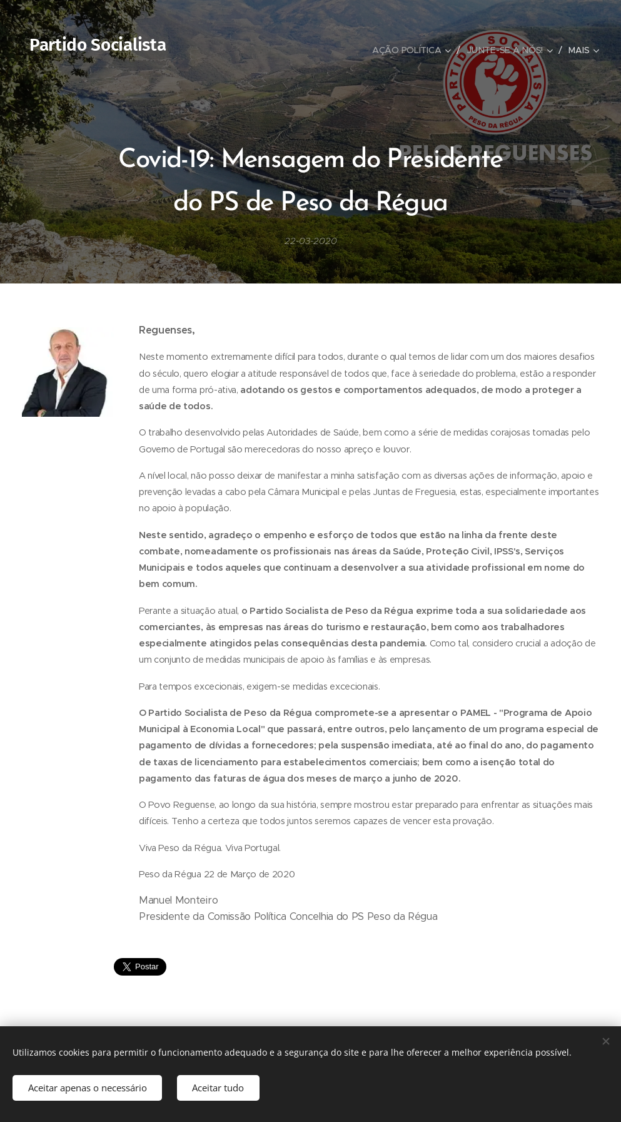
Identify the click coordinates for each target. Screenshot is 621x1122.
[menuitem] (414, 50)
